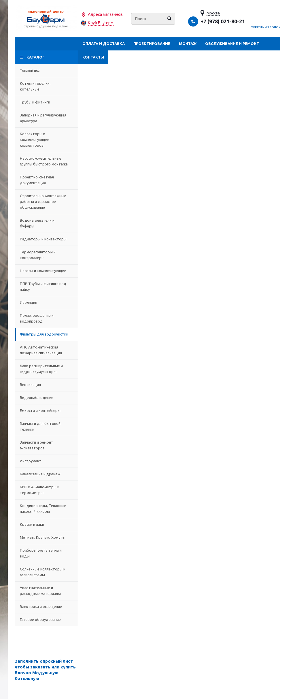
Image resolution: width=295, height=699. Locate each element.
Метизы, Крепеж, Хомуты (46, 537)
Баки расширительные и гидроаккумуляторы (46, 369)
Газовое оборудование (46, 619)
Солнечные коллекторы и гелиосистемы (46, 572)
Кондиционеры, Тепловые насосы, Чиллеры (46, 508)
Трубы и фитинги (46, 102)
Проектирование (151, 44)
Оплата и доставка (103, 44)
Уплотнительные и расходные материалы (46, 591)
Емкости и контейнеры (46, 410)
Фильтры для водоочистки (46, 334)
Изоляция (46, 302)
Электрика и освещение (46, 606)
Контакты (93, 57)
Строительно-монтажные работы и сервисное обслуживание (46, 201)
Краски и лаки (46, 524)
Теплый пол (46, 70)
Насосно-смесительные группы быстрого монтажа (46, 161)
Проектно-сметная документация (46, 180)
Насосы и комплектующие (46, 271)
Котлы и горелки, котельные (46, 86)
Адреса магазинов (105, 14)
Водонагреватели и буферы (46, 223)
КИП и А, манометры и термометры (46, 490)
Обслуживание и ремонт (232, 44)
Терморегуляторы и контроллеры (46, 255)
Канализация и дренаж (46, 474)
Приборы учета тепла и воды (46, 553)
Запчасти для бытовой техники (46, 426)
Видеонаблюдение (46, 397)
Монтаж (187, 44)
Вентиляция (46, 385)
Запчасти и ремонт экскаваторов (46, 445)
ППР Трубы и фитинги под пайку (46, 286)
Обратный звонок (266, 27)
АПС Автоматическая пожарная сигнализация (46, 350)
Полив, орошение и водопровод (46, 318)
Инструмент (46, 461)
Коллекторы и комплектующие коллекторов (46, 139)
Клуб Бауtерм (101, 22)
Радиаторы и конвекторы (46, 239)
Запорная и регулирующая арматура (46, 118)
